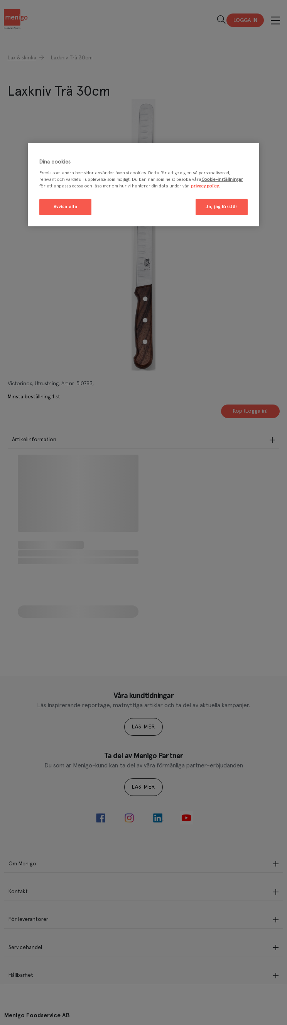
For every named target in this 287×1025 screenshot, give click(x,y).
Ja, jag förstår (222, 207)
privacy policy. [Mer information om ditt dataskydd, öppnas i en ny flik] (205, 186)
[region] (143, 185)
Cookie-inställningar (222, 179)
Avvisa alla (65, 207)
